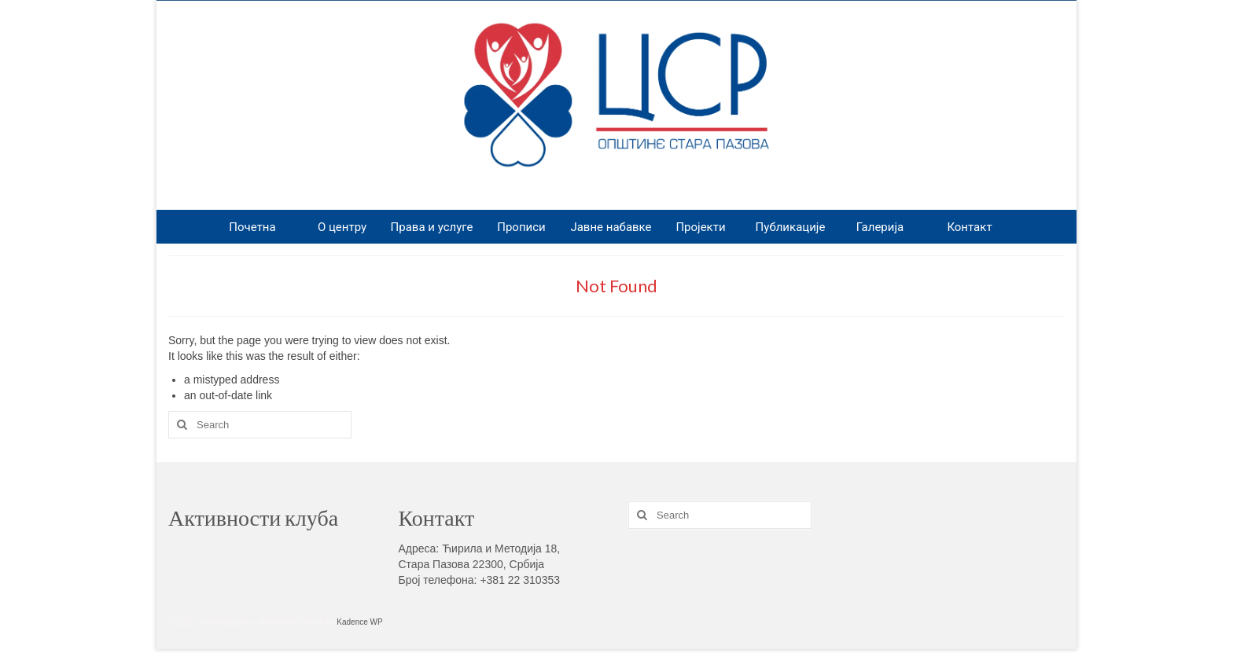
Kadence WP (359, 622)
